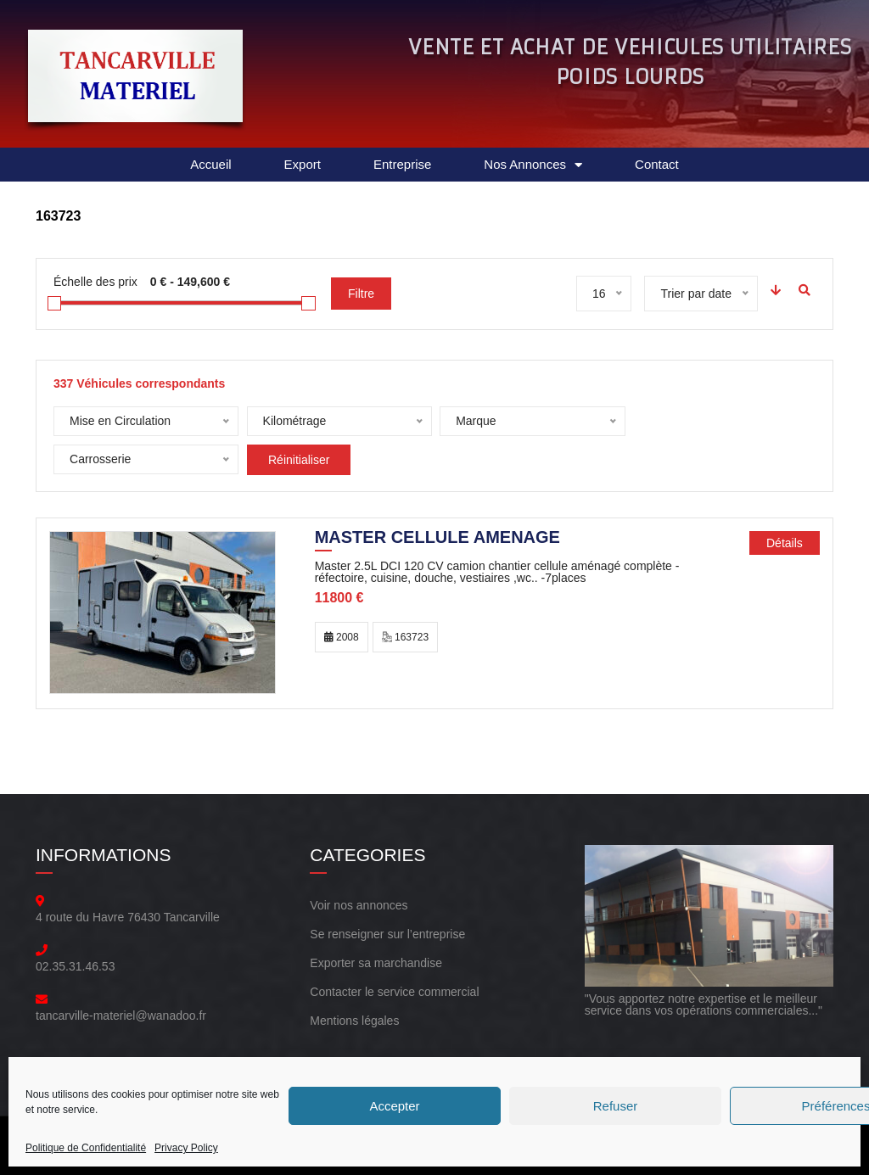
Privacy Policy (186, 1148)
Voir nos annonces (358, 897)
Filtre (361, 293)
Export (302, 164)
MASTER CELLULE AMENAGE (437, 531)
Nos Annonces (533, 165)
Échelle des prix (95, 282)
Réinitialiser (105, 460)
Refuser (615, 1106)
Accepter (394, 1106)
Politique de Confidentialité (85, 1148)
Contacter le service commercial (394, 984)
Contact (657, 164)
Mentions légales (354, 1013)
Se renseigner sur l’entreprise (387, 926)
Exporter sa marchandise (376, 955)
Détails (784, 535)
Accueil (210, 164)
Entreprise (402, 164)
